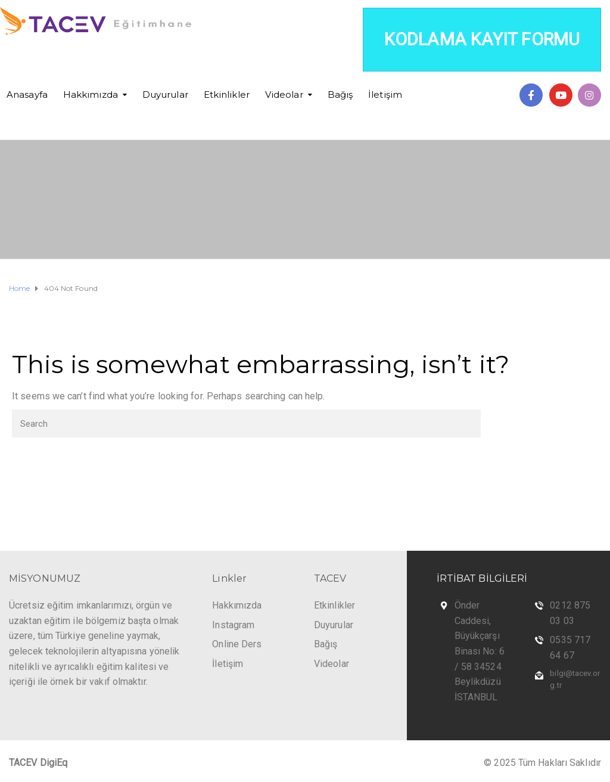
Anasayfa (27, 94)
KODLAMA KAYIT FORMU (482, 39)
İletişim (385, 94)
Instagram (233, 625)
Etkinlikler (227, 94)
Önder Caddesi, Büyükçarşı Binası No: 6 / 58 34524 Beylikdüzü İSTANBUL (480, 651)
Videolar (284, 94)
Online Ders (237, 644)
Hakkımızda (90, 94)
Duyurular (165, 94)
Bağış (340, 94)
